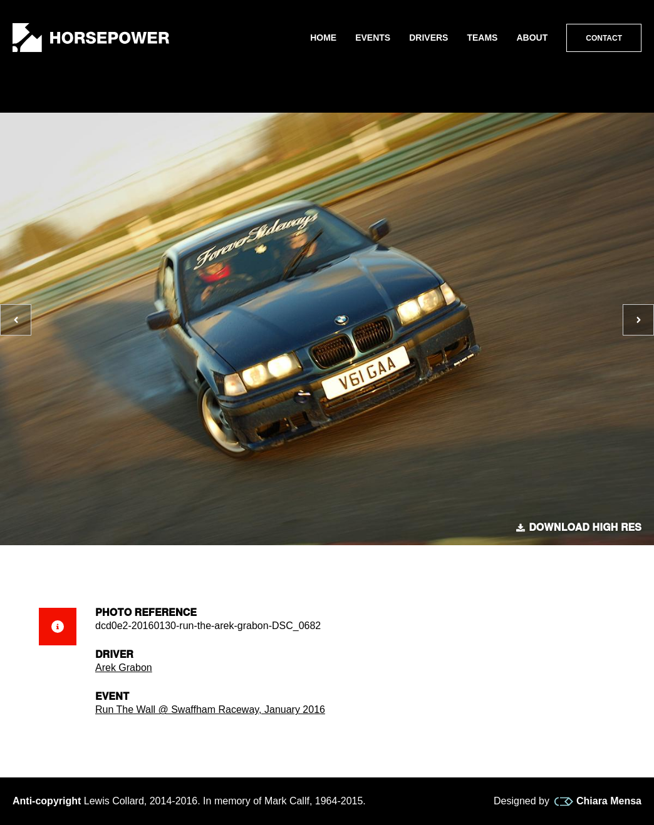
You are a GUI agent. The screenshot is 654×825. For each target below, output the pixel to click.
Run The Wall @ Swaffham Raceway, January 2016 (210, 709)
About (532, 37)
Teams (482, 37)
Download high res (578, 528)
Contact (604, 38)
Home (323, 37)
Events (372, 37)
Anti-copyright (47, 801)
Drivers (428, 37)
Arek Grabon (123, 667)
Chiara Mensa (597, 801)
